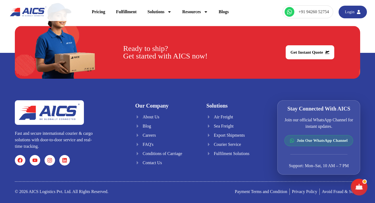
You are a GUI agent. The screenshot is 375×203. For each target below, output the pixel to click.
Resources (195, 12)
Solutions (159, 12)
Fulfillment (126, 11)
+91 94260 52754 (313, 11)
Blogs (224, 11)
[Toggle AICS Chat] (359, 187)
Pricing (98, 11)
